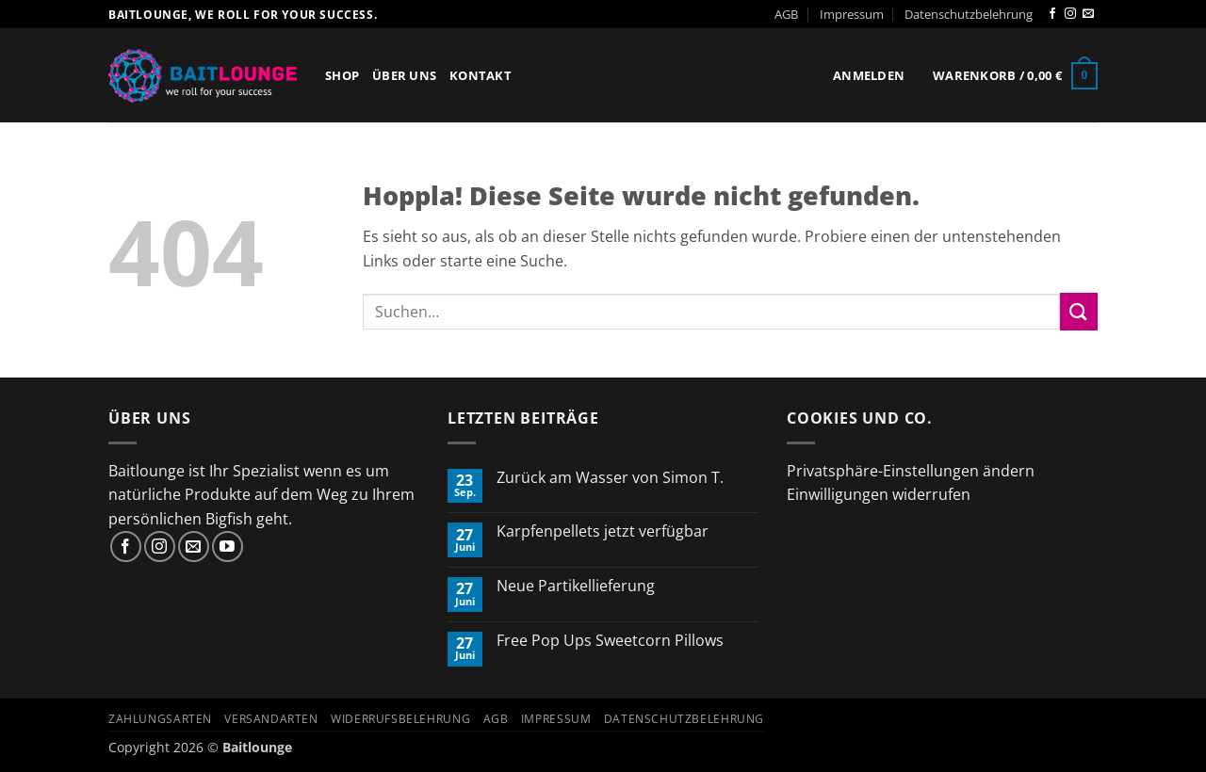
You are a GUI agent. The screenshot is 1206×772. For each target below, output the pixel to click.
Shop (342, 75)
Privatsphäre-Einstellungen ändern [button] (911, 470)
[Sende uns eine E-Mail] (1088, 14)
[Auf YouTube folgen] (227, 546)
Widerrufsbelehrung (400, 719)
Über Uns (404, 75)
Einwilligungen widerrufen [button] (878, 494)
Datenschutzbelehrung (968, 14)
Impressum (852, 14)
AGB (786, 14)
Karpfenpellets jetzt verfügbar (603, 531)
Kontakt (480, 75)
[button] (868, 75)
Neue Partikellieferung (576, 586)
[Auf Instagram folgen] (1070, 14)
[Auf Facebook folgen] (1052, 14)
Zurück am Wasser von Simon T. (610, 478)
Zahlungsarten (160, 719)
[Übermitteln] (1079, 311)
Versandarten (271, 719)
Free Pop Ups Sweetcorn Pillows (610, 641)
